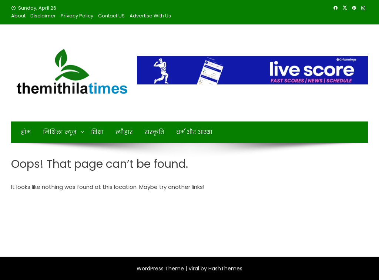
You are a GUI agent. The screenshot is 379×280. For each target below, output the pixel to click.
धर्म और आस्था (194, 132)
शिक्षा (97, 132)
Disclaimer (43, 15)
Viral (193, 268)
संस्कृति (154, 132)
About (18, 15)
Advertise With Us (150, 15)
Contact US (111, 15)
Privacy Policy (77, 15)
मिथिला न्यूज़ (60, 132)
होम (26, 132)
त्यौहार (124, 132)
